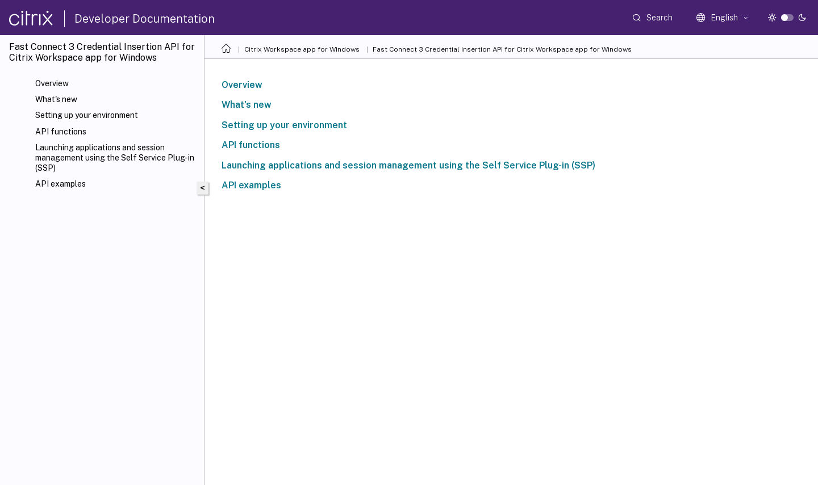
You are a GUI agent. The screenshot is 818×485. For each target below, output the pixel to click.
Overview (52, 83)
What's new (56, 99)
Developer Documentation (144, 19)
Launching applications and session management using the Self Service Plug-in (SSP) (114, 157)
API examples (60, 183)
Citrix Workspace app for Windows (302, 49)
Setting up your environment (86, 115)
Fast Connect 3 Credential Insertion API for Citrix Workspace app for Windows (502, 49)
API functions (60, 131)
